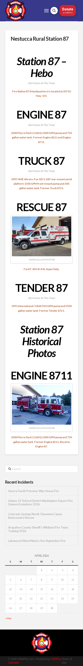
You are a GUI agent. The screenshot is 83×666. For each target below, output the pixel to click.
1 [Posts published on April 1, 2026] (41, 570)
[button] (46, 11)
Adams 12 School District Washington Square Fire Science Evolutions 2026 (40, 502)
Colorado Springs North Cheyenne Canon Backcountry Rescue (35, 516)
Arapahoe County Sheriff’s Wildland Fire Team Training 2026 (38, 529)
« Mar (8, 618)
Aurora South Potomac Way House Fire (33, 491)
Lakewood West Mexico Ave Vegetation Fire (36, 541)
